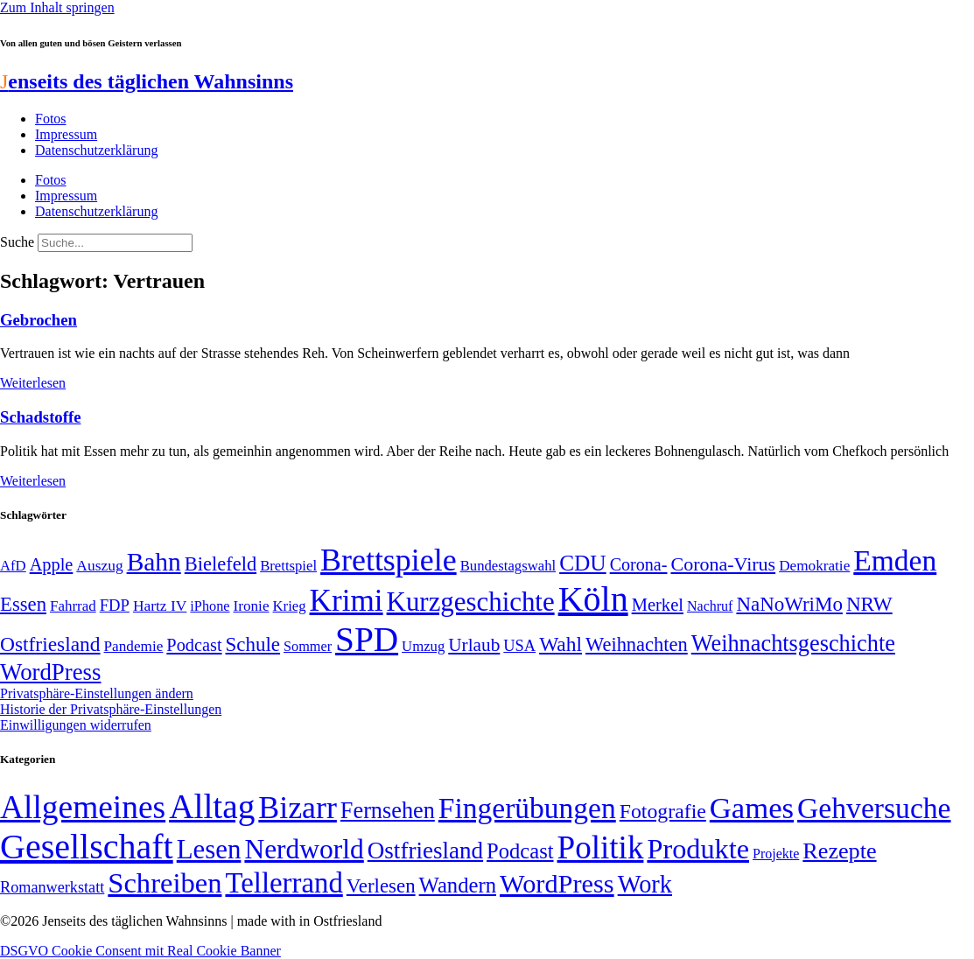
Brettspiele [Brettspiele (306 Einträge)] (388, 560)
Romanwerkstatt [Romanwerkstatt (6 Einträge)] (52, 887)
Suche (17, 241)
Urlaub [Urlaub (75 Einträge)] (474, 644)
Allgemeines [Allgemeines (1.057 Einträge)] (82, 807)
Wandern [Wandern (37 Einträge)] (457, 885)
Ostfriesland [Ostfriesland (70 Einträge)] (425, 850)
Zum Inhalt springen (57, 7)
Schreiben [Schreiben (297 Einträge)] (164, 883)
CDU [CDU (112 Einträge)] (582, 562)
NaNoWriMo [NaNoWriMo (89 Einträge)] (789, 604)
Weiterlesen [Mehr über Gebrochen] (33, 382)
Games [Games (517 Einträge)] (752, 808)
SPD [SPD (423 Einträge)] (366, 639)
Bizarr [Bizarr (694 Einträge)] (297, 807)
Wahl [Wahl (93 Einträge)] (560, 644)
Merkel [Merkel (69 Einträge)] (657, 604)
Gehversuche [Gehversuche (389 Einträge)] (873, 808)
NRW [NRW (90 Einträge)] (869, 603)
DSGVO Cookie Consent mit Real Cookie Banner (140, 950)
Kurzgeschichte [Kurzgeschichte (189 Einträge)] (471, 601)
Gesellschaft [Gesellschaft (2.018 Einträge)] (86, 846)
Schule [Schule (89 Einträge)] (253, 644)
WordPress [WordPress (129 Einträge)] (50, 672)
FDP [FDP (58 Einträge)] (115, 605)
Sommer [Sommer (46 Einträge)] (308, 646)
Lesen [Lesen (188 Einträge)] (209, 849)
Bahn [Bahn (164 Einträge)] (154, 562)
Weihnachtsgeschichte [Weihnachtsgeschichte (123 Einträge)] (793, 643)
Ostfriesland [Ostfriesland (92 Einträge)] (50, 644)
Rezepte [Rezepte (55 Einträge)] (839, 851)
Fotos (51, 118)
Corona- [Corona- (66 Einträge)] (639, 564)
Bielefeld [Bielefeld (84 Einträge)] (220, 564)
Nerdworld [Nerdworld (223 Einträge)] (303, 849)
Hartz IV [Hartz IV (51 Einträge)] (159, 605)
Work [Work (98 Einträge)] (645, 884)
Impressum (66, 134)
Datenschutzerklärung (96, 150)
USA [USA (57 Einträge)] (519, 645)
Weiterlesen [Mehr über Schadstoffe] (33, 480)
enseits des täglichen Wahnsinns (146, 81)
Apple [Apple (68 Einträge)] (52, 564)
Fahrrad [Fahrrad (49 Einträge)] (73, 606)
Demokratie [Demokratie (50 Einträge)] (814, 565)
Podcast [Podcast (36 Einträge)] (520, 851)
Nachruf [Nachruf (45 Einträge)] (709, 605)
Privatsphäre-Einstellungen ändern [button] (96, 693)
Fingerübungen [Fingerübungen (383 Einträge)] (527, 808)
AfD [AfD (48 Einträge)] (13, 565)
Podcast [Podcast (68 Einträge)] (193, 644)
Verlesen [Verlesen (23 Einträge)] (381, 886)
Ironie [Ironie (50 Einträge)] (251, 606)
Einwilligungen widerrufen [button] (75, 725)
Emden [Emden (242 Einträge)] (894, 560)
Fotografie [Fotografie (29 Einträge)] (663, 811)
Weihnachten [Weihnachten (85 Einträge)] (636, 644)
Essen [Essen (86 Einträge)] (23, 604)
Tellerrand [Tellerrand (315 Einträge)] (283, 883)
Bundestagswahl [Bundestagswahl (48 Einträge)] (508, 565)
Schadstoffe (40, 417)
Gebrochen (38, 320)
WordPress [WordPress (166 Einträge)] (557, 884)
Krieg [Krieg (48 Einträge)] (289, 606)
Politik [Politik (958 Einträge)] (600, 847)
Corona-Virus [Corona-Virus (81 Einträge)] (722, 564)
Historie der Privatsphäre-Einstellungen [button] (110, 709)
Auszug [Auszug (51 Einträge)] (99, 565)
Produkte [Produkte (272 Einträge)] (698, 848)
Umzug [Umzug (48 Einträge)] (423, 646)
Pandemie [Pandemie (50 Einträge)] (134, 646)
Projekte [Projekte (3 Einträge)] (776, 853)
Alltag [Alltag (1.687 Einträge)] (212, 806)
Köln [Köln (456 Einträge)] (593, 599)
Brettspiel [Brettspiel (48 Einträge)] (288, 565)
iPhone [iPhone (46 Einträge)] (209, 606)
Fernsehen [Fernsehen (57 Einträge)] (387, 810)
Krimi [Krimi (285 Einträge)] (346, 601)
